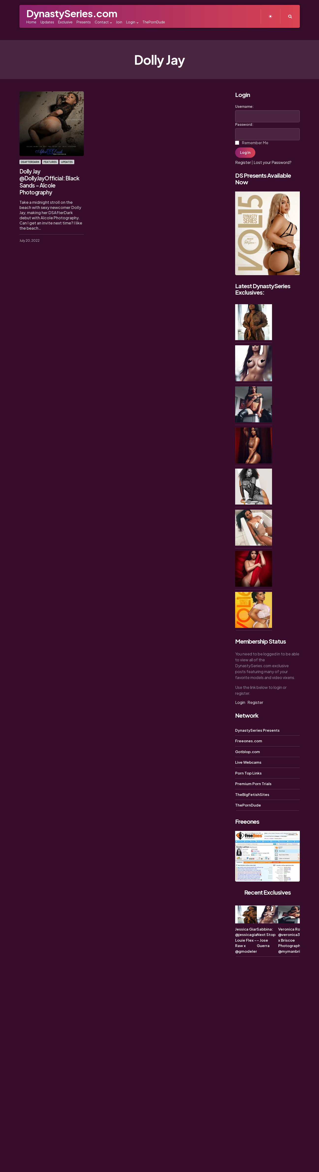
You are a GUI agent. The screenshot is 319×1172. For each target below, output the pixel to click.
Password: (244, 124)
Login (240, 702)
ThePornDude (248, 805)
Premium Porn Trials (253, 783)
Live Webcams (248, 762)
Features (50, 161)
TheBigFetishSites (252, 794)
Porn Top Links (248, 773)
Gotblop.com (247, 751)
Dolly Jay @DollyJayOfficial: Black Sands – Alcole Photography (49, 181)
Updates (67, 161)
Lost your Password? (272, 162)
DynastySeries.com (71, 13)
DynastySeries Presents (257, 730)
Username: (244, 106)
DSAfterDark (30, 161)
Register (243, 162)
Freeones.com (248, 740)
